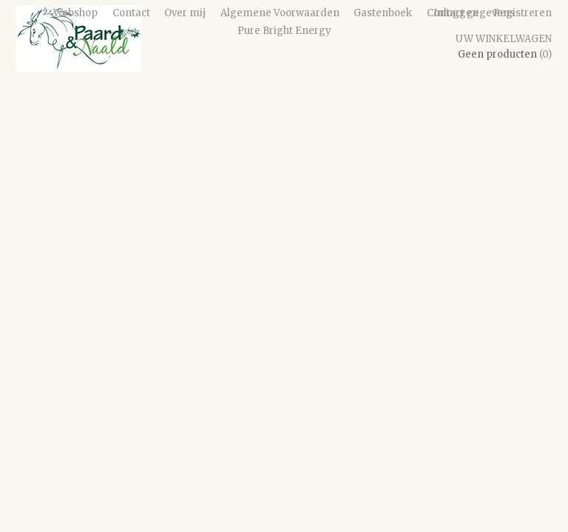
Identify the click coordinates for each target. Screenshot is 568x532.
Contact (131, 13)
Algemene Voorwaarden (279, 13)
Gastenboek (383, 13)
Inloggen (456, 13)
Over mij (185, 13)
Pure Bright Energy (284, 30)
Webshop (75, 13)
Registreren (522, 13)
